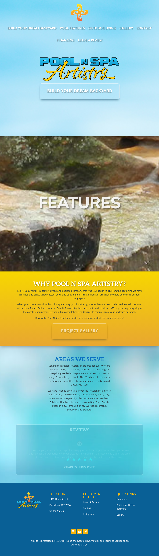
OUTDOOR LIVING (102, 28)
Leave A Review (91, 502)
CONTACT (144, 28)
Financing (121, 498)
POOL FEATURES (72, 28)
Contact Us (88, 508)
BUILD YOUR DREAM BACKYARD (32, 28)
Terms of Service (113, 540)
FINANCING (66, 40)
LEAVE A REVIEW (90, 40)
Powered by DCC (79, 544)
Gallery (120, 514)
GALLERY (126, 28)
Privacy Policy (92, 540)
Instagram (88, 514)
